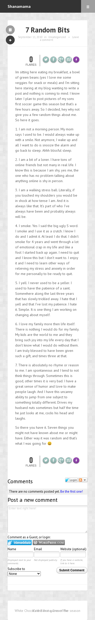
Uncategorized (57, 37)
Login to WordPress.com (49, 542)
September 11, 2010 (30, 37)
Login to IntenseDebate (20, 542)
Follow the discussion (82, 480)
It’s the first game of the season (56, 610)
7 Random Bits (47, 30)
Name (12, 549)
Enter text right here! (48, 519)
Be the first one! (71, 491)
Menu (88, 6)
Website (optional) (73, 549)
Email (38, 549)
